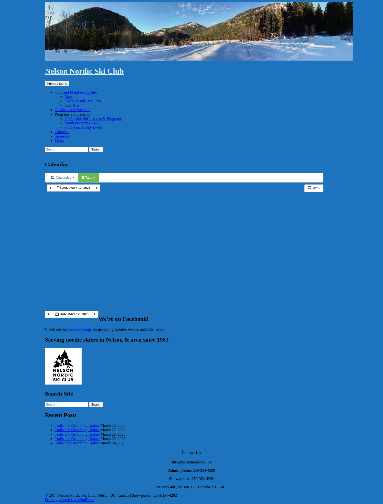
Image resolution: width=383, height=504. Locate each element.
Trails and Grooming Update (77, 425)
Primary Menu (57, 84)
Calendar (62, 132)
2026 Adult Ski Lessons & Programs (93, 119)
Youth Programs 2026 (81, 123)
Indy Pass (72, 105)
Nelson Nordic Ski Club (84, 71)
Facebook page (80, 329)
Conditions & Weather (72, 110)
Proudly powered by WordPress (69, 500)
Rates (68, 97)
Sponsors (62, 136)
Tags (88, 177)
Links (59, 141)
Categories (62, 177)
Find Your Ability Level (83, 127)
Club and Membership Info (76, 92)
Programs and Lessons (72, 114)
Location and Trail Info (82, 101)
